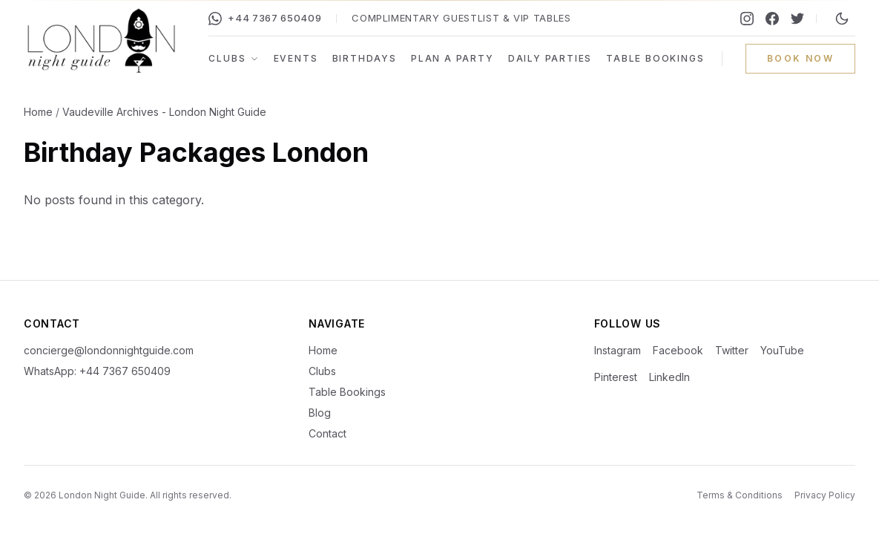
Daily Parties (550, 58)
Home (38, 111)
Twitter (731, 350)
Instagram (617, 350)
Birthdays (364, 58)
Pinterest (615, 377)
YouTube (782, 350)
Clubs (233, 58)
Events (296, 58)
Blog (320, 412)
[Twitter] (797, 18)
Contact (327, 433)
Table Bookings (655, 58)
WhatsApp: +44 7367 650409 (97, 371)
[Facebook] (772, 18)
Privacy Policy (824, 495)
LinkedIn (669, 377)
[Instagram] (747, 18)
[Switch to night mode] (842, 18)
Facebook (678, 350)
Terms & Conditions (740, 495)
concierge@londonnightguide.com (109, 350)
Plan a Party (452, 58)
